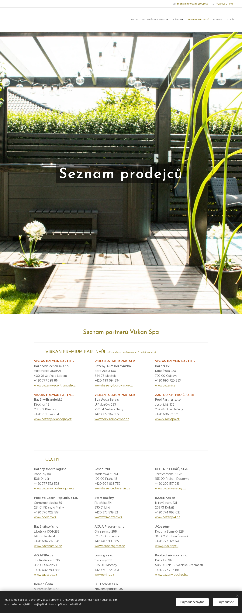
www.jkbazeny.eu (166, 546)
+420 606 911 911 (225, 3)
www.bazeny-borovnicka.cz (114, 385)
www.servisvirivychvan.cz (112, 419)
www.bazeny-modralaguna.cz (54, 488)
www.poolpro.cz (45, 517)
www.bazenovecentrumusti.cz (55, 385)
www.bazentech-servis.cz (112, 488)
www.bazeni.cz (165, 385)
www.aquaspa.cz (45, 574)
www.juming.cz (104, 574)
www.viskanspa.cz (167, 419)
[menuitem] (210, 20)
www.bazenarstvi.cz (48, 546)
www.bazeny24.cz (167, 517)
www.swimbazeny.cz (109, 517)
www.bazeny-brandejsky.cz (52, 419)
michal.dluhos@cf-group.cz (192, 3)
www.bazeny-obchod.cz (171, 574)
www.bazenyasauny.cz (170, 488)
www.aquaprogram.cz (110, 546)
